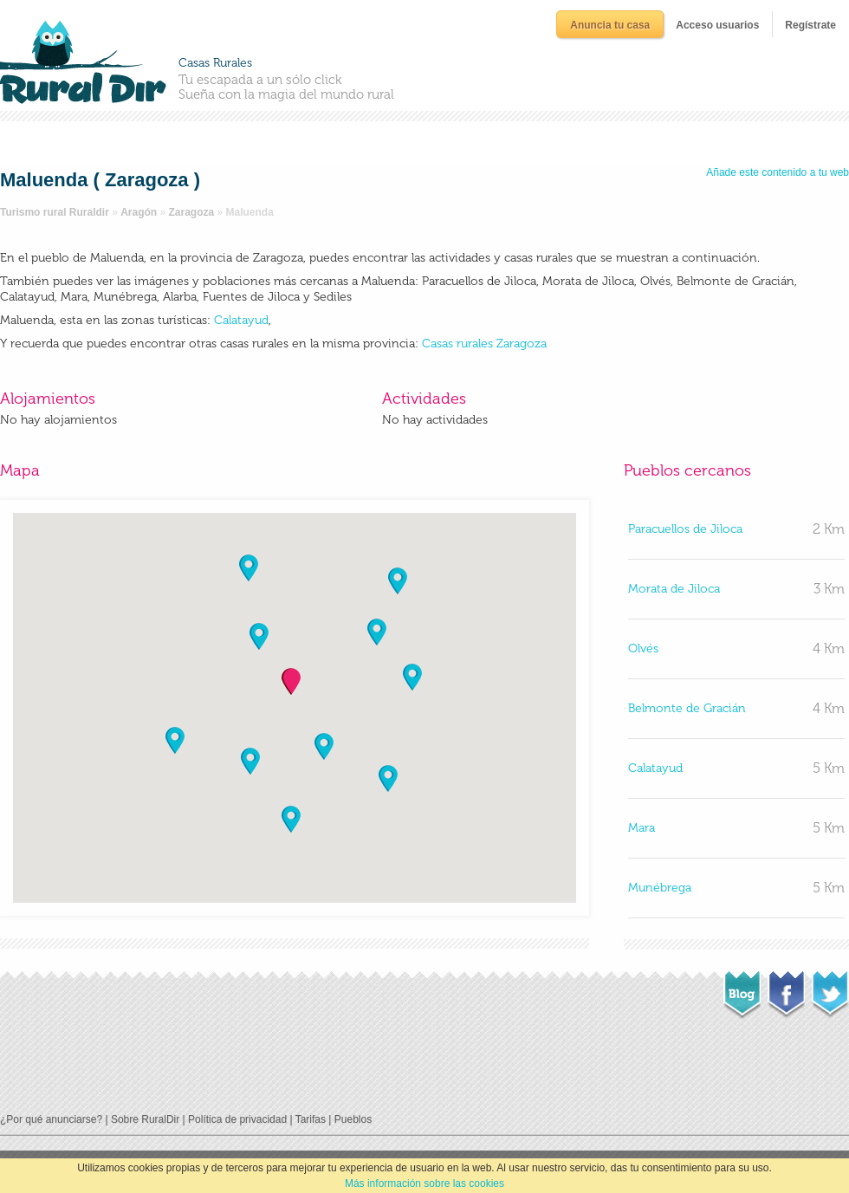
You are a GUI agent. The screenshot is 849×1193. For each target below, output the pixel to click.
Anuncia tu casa (610, 25)
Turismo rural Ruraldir (54, 212)
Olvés (643, 648)
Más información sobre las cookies (424, 1183)
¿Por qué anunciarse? (51, 1119)
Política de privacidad (237, 1119)
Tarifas (310, 1119)
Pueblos (353, 1119)
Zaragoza (192, 212)
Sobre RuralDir (145, 1119)
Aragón (138, 212)
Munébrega (659, 887)
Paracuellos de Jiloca (685, 529)
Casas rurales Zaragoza (484, 343)
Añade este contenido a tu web (777, 172)
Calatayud (240, 320)
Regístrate (810, 25)
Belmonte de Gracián (687, 708)
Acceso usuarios (717, 25)
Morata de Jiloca (674, 588)
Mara (641, 827)
